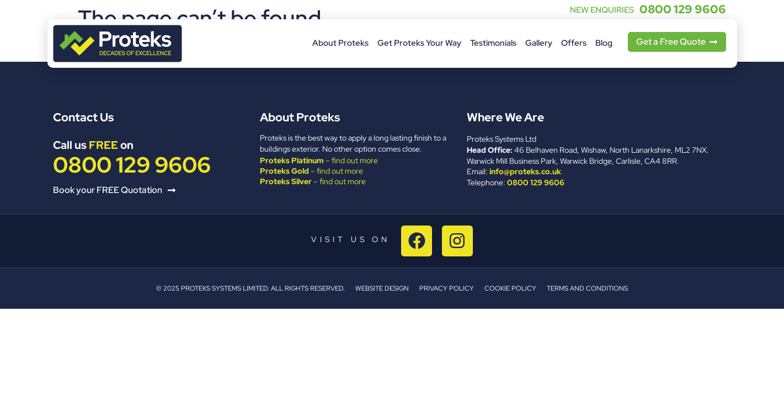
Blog (603, 43)
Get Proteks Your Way (419, 43)
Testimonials (493, 43)
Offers (573, 43)
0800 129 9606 (682, 9)
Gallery (538, 43)
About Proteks (340, 43)
